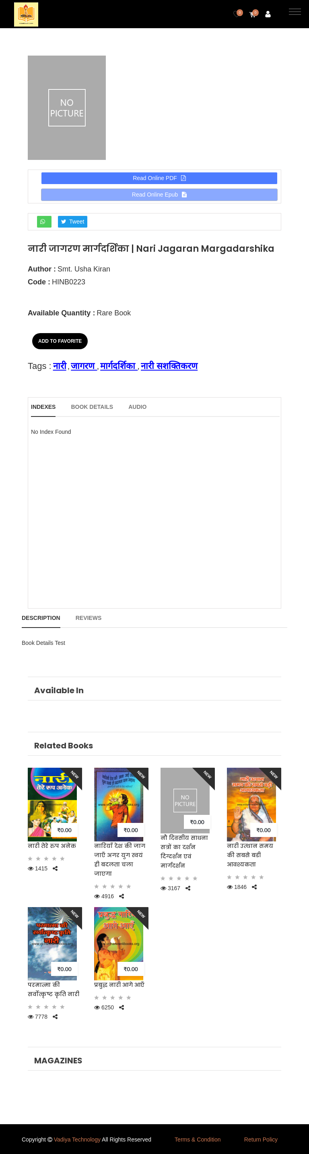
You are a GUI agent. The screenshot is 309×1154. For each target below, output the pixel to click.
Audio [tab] (137, 407)
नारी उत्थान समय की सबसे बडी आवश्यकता (250, 855)
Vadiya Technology (77, 1139)
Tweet (72, 221)
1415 (37, 868)
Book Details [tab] (92, 407)
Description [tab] (41, 618)
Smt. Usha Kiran (84, 269)
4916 (104, 896)
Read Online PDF (159, 178)
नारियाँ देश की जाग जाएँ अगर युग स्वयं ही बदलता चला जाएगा (119, 860)
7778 (37, 1016)
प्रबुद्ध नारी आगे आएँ (119, 985)
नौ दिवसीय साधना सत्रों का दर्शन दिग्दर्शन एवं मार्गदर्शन (184, 852)
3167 (170, 888)
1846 (237, 887)
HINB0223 (68, 282)
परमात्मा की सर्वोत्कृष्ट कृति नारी (53, 989)
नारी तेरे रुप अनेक (52, 846)
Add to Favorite (60, 341)
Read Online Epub (159, 194)
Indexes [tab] (43, 407)
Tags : (40, 366)
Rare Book (114, 313)
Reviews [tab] (89, 618)
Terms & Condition (197, 1139)
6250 (104, 1007)
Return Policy (261, 1139)
